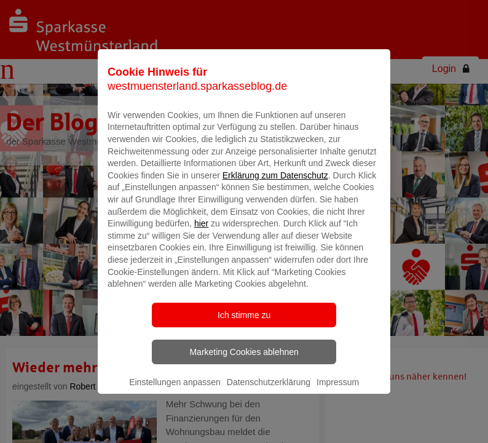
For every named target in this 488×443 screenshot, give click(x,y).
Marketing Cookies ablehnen (243, 368)
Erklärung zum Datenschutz (275, 191)
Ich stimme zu (244, 331)
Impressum (338, 398)
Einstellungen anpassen (175, 398)
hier (201, 239)
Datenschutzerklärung (268, 398)
